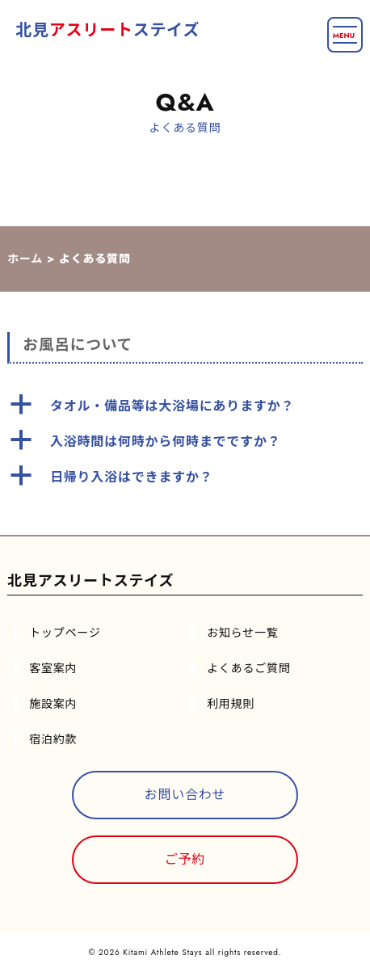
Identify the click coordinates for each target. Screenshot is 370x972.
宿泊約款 (53, 739)
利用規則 (230, 704)
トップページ (65, 633)
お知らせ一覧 (243, 633)
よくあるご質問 (249, 668)
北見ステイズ (107, 30)
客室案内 (53, 668)
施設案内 (53, 704)
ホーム (25, 258)
